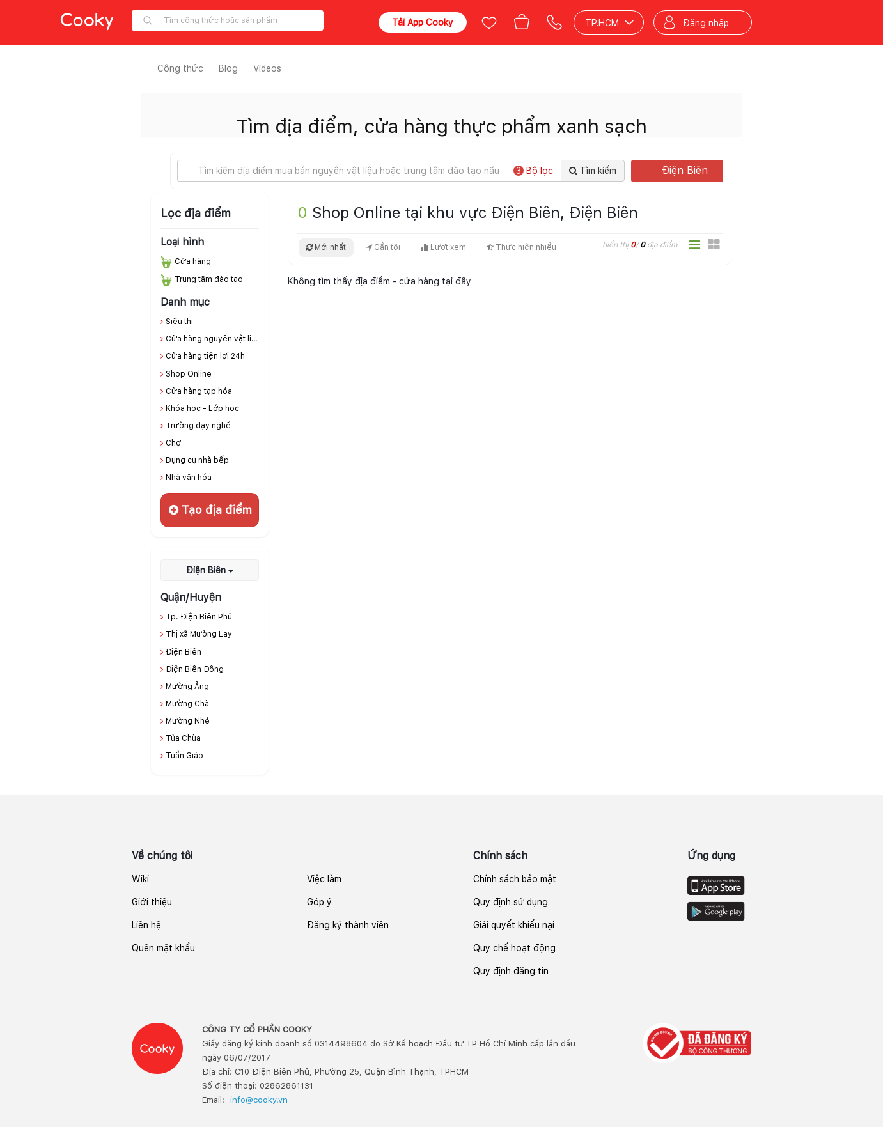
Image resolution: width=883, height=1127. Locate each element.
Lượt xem (443, 247)
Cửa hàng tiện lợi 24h (205, 356)
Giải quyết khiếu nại (513, 925)
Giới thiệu (152, 902)
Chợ (173, 443)
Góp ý (319, 902)
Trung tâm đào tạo (209, 279)
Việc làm (324, 879)
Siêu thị (179, 321)
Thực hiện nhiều (521, 247)
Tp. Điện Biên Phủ (199, 616)
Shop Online (189, 373)
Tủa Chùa (183, 738)
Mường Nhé (188, 721)
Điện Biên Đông (195, 669)
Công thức (180, 68)
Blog (228, 68)
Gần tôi (383, 247)
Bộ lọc (533, 171)
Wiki (140, 879)
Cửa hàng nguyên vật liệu (213, 338)
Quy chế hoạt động (514, 948)
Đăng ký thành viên (348, 925)
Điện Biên (695, 170)
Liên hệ (146, 925)
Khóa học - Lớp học (202, 408)
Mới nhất (326, 247)
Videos (267, 68)
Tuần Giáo (184, 755)
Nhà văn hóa (189, 477)
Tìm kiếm (592, 171)
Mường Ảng (187, 686)
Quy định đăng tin (511, 971)
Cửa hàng (193, 261)
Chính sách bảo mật (514, 879)
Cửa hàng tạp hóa (199, 391)
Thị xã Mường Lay (199, 634)
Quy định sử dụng (510, 902)
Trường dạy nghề (198, 425)
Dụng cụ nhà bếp (197, 460)
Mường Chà (187, 703)
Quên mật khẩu (163, 948)
